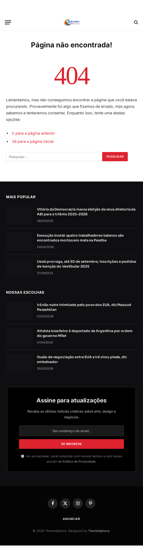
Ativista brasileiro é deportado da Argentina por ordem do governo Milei (84, 333)
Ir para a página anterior (33, 133)
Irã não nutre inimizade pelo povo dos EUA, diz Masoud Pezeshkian (84, 307)
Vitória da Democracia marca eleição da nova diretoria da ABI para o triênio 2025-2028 (86, 211)
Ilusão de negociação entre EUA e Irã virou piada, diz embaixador (82, 359)
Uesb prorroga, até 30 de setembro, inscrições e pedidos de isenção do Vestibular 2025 (86, 264)
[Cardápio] (8, 22)
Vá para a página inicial (33, 141)
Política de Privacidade (79, 461)
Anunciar (71, 519)
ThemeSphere (98, 531)
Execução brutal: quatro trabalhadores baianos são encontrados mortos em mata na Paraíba (80, 237)
